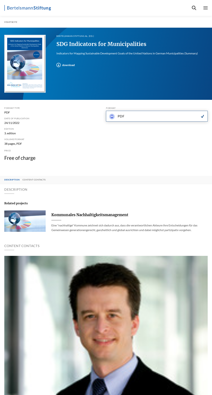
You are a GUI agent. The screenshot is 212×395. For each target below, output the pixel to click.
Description (12, 180)
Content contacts (34, 180)
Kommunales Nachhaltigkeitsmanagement (89, 215)
